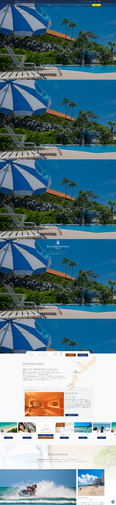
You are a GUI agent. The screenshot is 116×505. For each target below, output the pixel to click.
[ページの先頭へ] (113, 502)
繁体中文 (86, 1)
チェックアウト (44, 352)
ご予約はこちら (96, 5)
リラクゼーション (67, 5)
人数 (55, 352)
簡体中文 (90, 1)
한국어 (95, 1)
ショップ (74, 5)
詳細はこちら (72, 415)
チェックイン (30, 352)
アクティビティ (60, 5)
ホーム (44, 5)
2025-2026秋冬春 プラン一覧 (46, 437)
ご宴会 (78, 5)
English (82, 1)
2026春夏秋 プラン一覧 (46, 435)
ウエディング (83, 5)
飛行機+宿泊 (83, 355)
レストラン (53, 5)
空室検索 (71, 355)
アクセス (89, 5)
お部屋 (48, 5)
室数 (61, 352)
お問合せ (99, 1)
